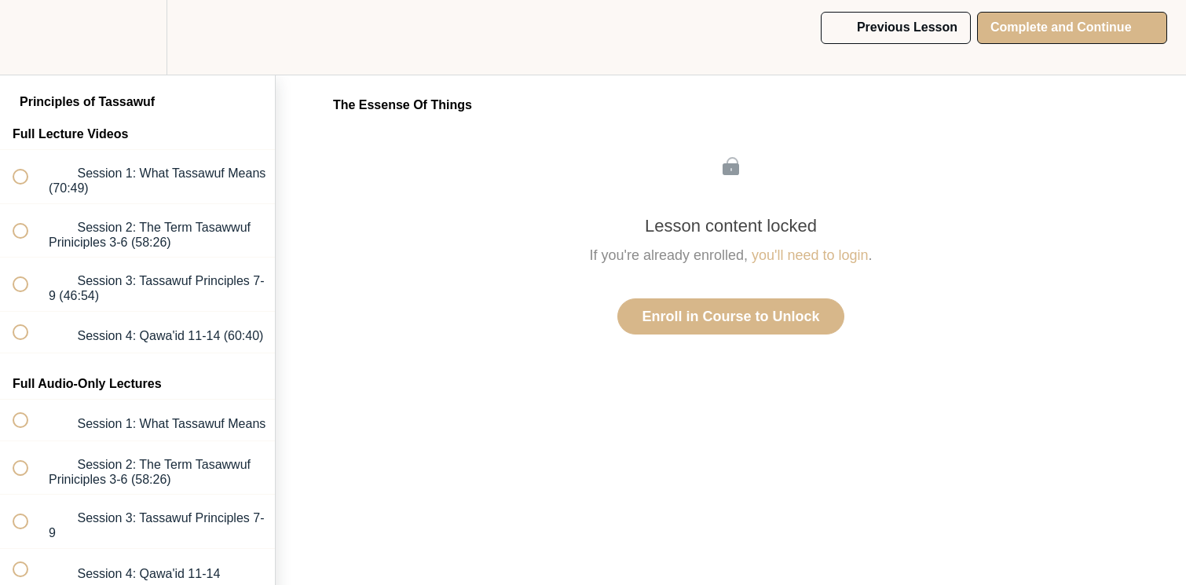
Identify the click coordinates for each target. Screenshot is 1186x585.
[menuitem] (137, 37)
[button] (29, 37)
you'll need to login (810, 255)
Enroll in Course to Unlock (730, 316)
